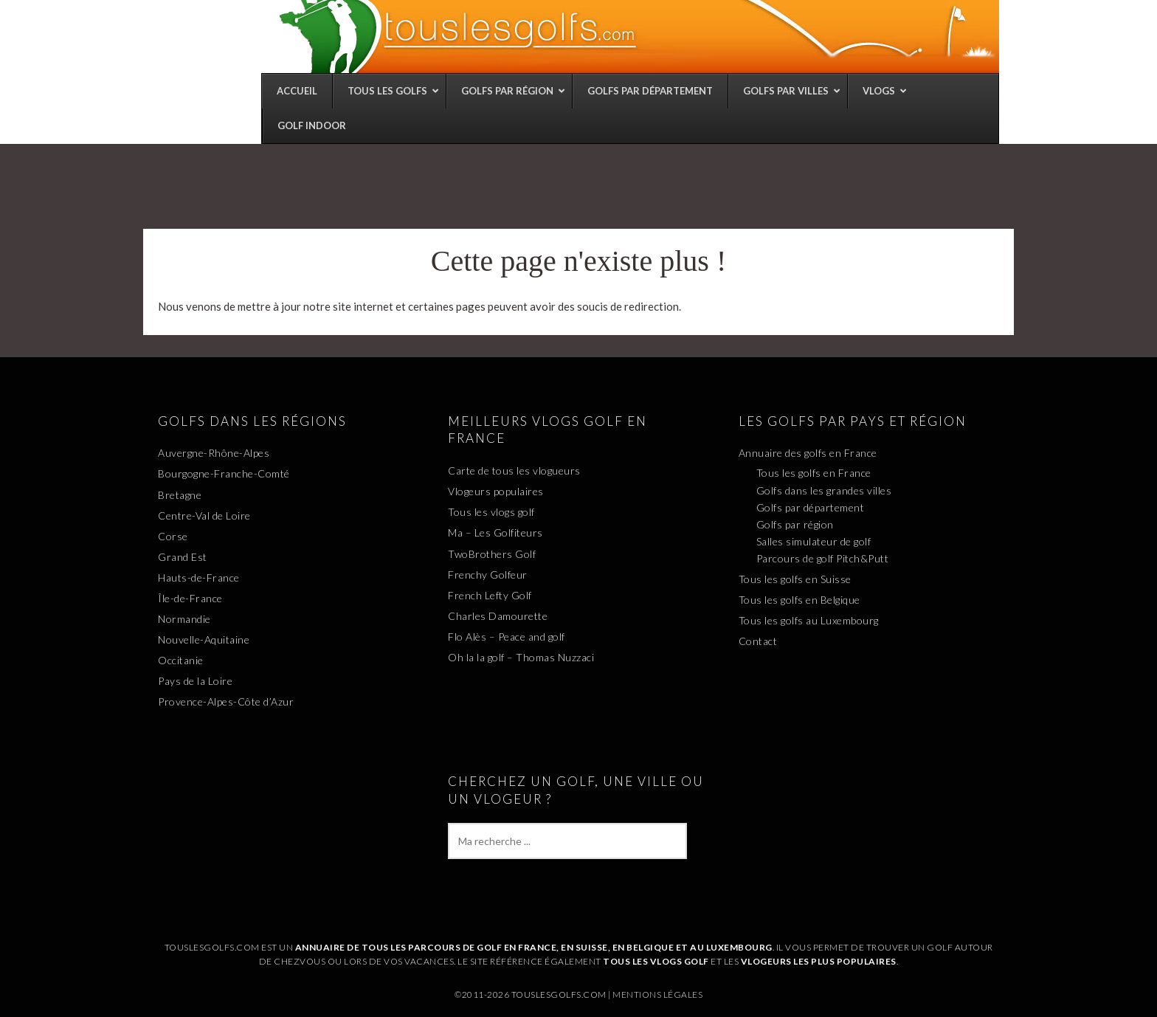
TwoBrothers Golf (492, 554)
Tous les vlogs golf (491, 512)
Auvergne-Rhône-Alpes (213, 453)
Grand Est (182, 557)
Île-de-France (190, 598)
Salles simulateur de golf (813, 541)
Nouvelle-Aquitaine (203, 639)
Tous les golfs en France (813, 472)
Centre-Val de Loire (204, 515)
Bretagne (179, 495)
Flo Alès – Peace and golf (506, 636)
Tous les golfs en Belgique (799, 599)
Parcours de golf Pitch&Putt (822, 558)
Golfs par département (810, 507)
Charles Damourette (498, 616)
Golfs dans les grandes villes (824, 490)
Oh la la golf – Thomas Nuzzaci (521, 657)
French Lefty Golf (490, 595)
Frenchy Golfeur (488, 574)
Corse (173, 536)
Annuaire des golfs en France (808, 453)
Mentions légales (657, 994)
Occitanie (181, 660)
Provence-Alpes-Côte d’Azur (226, 701)
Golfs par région (795, 524)
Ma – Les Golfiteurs (495, 532)
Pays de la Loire (195, 681)
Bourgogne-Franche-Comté (224, 473)
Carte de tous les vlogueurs (514, 470)
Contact (758, 641)
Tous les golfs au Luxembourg (809, 620)
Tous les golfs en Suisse (795, 579)
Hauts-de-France (199, 577)
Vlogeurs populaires (496, 491)
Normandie (184, 619)
